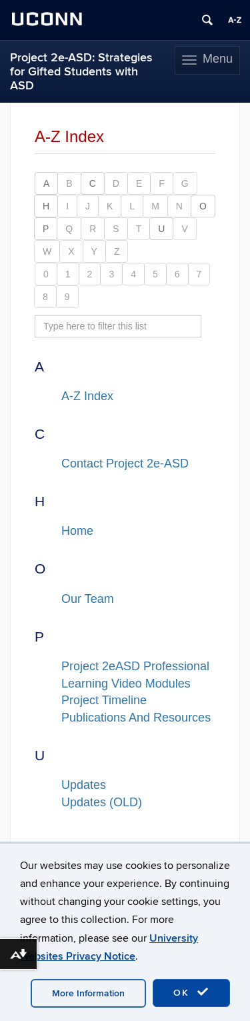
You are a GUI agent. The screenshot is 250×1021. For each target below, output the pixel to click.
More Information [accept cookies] (88, 993)
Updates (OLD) (101, 802)
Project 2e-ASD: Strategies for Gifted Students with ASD (81, 72)
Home (77, 531)
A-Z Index (87, 396)
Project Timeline (104, 700)
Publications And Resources (136, 717)
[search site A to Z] (118, 326)
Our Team (87, 599)
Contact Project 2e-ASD (125, 463)
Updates (83, 785)
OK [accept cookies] (191, 992)
